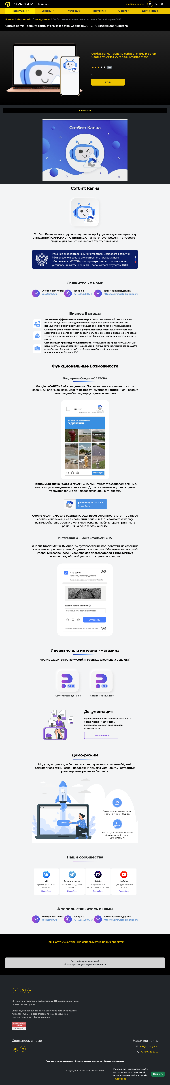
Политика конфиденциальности (59, 1061)
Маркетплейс (20, 11)
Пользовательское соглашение (88, 1061)
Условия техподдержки (114, 1061)
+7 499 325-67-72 (149, 1051)
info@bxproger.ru (135, 4)
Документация (150, 11)
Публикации (73, 11)
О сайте (123, 11)
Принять (158, 1074)
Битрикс (43, 4)
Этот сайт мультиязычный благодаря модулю (85, 963)
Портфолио (99, 11)
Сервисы (48, 11)
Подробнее (119, 1079)
